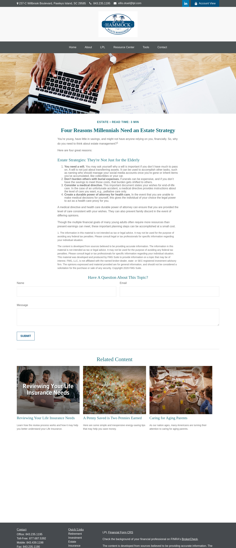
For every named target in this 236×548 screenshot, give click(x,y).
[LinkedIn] (185, 3)
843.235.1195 (99, 3)
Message (22, 305)
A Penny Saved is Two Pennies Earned (112, 418)
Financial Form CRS (120, 532)
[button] (73, 47)
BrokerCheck (190, 539)
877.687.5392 (37, 538)
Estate (72, 541)
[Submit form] (26, 336)
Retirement (75, 533)
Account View (205, 3)
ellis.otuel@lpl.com (127, 3)
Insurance (74, 545)
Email (123, 283)
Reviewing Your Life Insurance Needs (46, 418)
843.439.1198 (34, 542)
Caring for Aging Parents (168, 418)
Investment (75, 537)
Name (20, 283)
